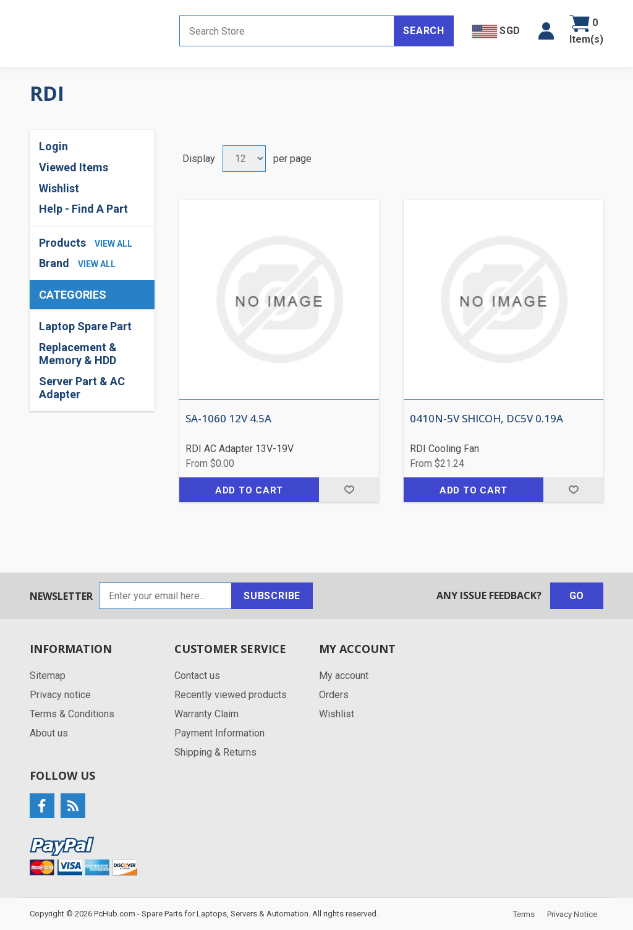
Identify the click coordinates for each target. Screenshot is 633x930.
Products (62, 242)
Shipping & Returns (215, 752)
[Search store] (286, 30)
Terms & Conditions (72, 714)
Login (53, 146)
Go (577, 596)
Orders (334, 695)
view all (113, 244)
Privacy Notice (572, 914)
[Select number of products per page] (244, 158)
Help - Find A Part (83, 208)
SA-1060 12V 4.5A (228, 418)
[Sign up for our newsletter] (165, 595)
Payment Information (219, 733)
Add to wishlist (349, 489)
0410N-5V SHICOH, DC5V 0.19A (486, 418)
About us (49, 733)
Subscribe (272, 596)
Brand (54, 263)
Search (423, 30)
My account (343, 675)
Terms (524, 914)
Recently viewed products (230, 695)
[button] (546, 31)
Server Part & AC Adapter (82, 388)
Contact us (197, 675)
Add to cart (249, 490)
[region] (92, 360)
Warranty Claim (206, 714)
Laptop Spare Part (85, 326)
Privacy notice (60, 695)
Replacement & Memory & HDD (78, 354)
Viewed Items (73, 167)
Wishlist (59, 188)
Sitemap (48, 675)
